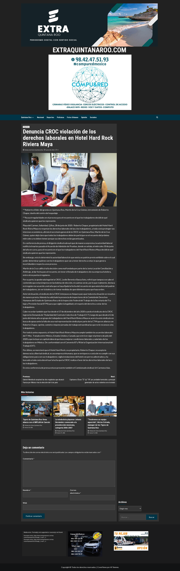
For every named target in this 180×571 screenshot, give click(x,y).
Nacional (40, 117)
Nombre (27, 490)
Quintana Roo (27, 117)
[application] (44, 543)
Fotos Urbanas (72, 117)
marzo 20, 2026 (29, 427)
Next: (92, 380)
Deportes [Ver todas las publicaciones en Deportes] (26, 127)
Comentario (28, 459)
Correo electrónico (75, 491)
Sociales (93, 117)
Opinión (84, 117)
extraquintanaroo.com (89, 50)
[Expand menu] (33, 117)
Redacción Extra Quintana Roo (34, 150)
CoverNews (102, 567)
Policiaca (60, 117)
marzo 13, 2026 (93, 433)
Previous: (46, 380)
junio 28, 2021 (50, 150)
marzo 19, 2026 (61, 433)
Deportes (50, 117)
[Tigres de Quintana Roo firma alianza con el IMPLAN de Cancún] (36, 406)
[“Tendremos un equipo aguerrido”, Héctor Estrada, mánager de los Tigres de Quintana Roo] (101, 406)
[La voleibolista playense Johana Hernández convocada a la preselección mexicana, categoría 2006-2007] (68, 406)
